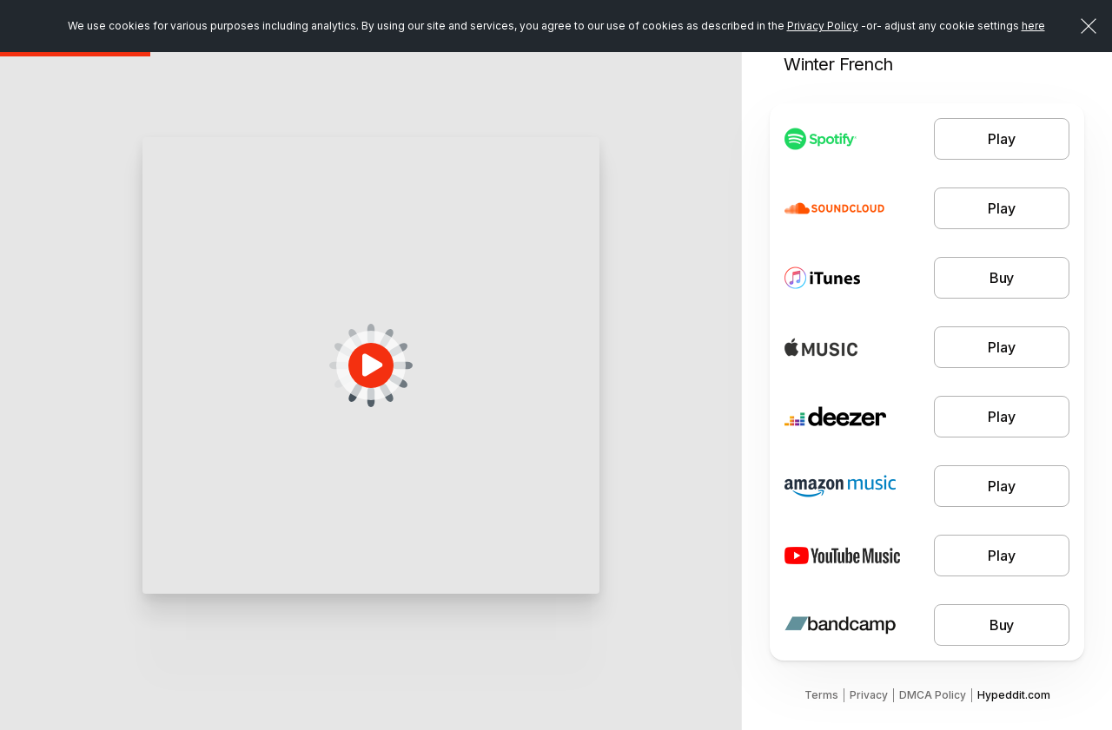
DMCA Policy (932, 694)
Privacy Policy (822, 25)
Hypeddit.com (1013, 694)
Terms (821, 694)
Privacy (869, 694)
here (1033, 25)
